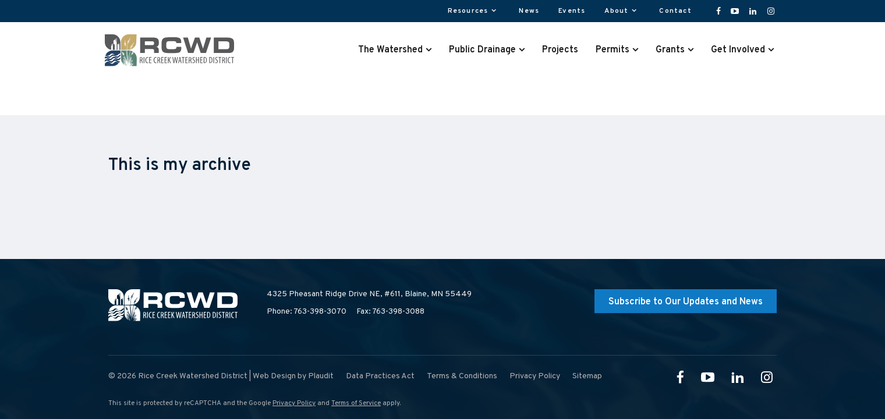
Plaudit (321, 376)
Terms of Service (356, 403)
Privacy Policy (294, 403)
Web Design (274, 376)
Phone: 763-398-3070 (306, 312)
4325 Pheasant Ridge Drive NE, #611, (369, 294)
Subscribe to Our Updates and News (685, 302)
